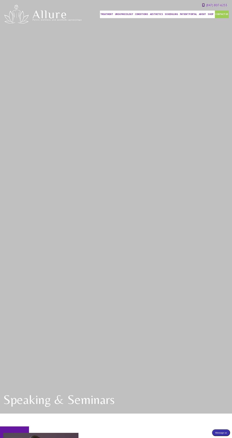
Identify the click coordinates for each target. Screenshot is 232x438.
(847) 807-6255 (216, 5)
